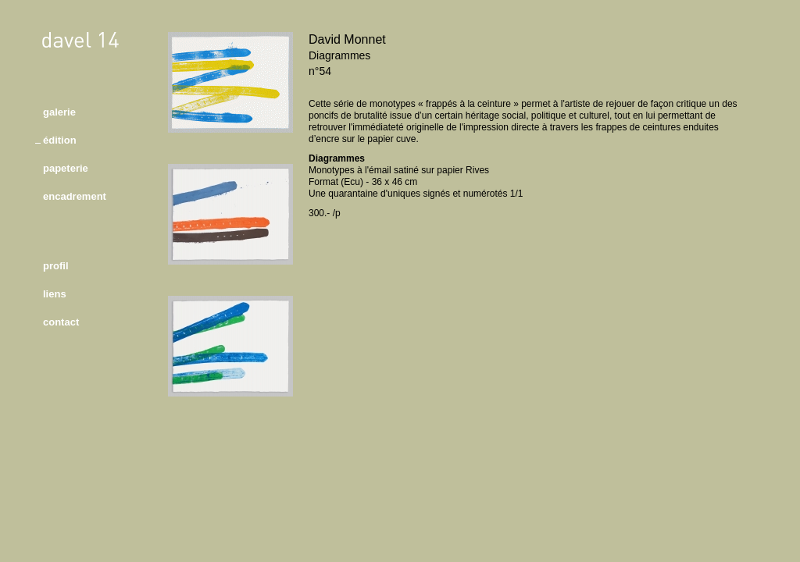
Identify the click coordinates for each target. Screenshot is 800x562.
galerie (59, 112)
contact (61, 322)
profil (56, 266)
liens (54, 294)
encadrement (74, 196)
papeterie (65, 168)
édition (60, 140)
